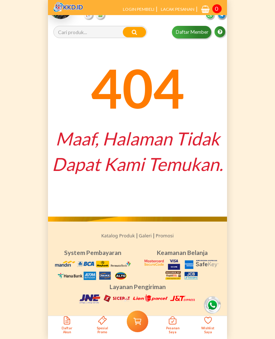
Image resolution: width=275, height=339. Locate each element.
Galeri (145, 235)
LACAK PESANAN (177, 9)
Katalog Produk (118, 235)
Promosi (165, 235)
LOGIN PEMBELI (138, 9)
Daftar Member (192, 32)
